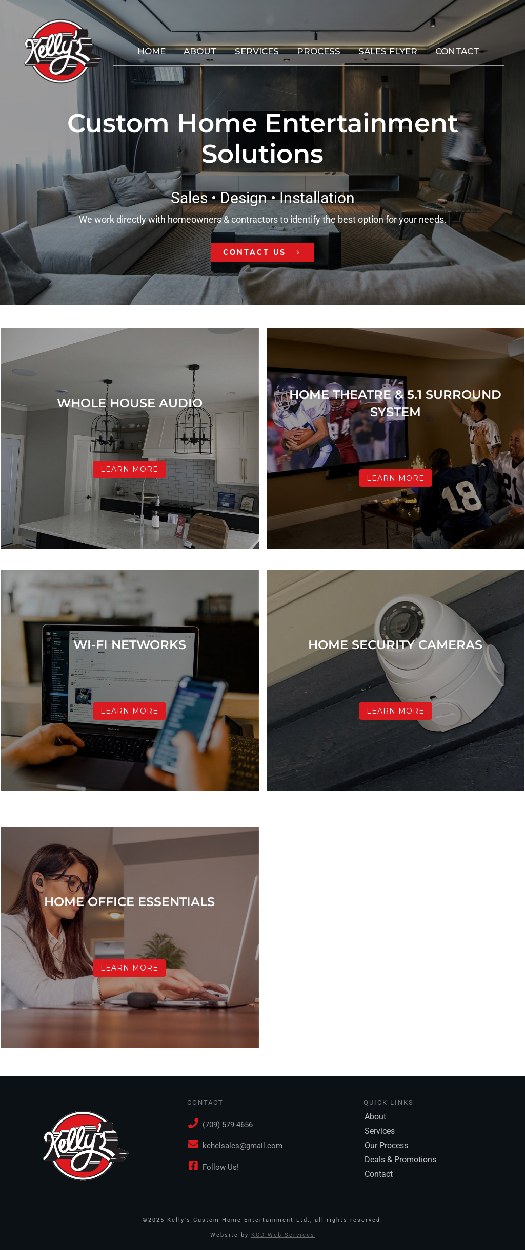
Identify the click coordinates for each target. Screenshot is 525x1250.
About (375, 1117)
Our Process (386, 1145)
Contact (379, 1174)
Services (380, 1131)
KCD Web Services (283, 1235)
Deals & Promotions (400, 1160)
